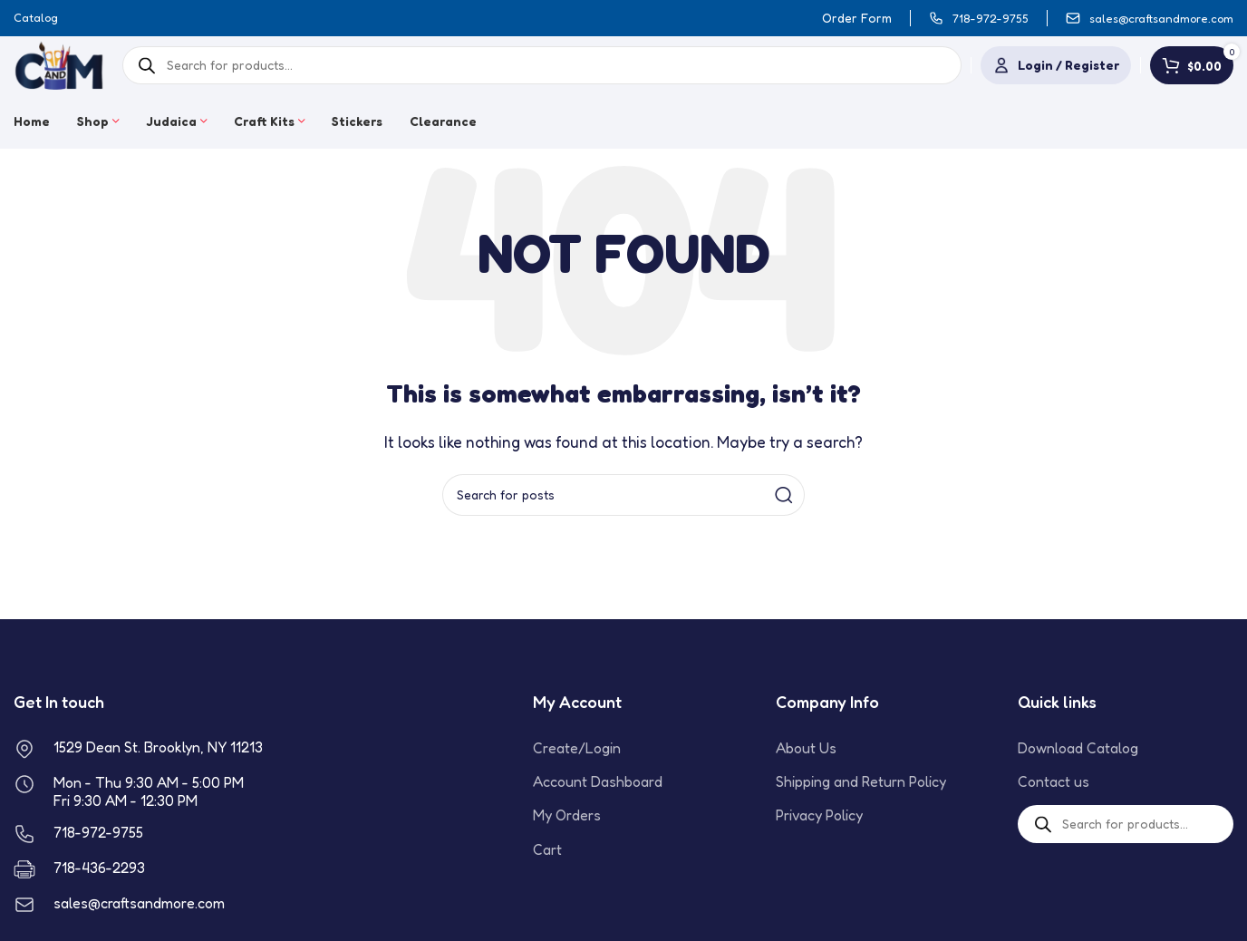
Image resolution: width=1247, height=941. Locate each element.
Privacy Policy (819, 815)
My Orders (567, 815)
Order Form (857, 17)
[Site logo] (59, 63)
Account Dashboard (597, 781)
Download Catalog (1078, 748)
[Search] (623, 495)
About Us (806, 748)
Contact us (1053, 781)
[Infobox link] (979, 18)
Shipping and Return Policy (861, 781)
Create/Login (577, 748)
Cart (547, 849)
